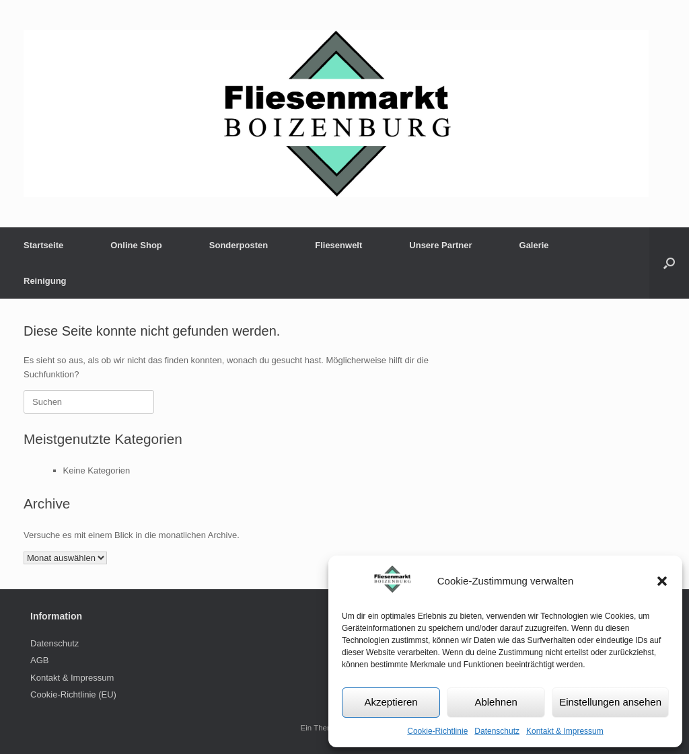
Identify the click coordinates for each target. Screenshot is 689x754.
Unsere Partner (440, 245)
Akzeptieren (390, 702)
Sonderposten (238, 245)
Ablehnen (495, 702)
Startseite (43, 245)
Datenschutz (496, 731)
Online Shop (136, 245)
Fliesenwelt (338, 245)
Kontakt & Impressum (565, 731)
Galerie (534, 245)
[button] (662, 581)
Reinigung (45, 281)
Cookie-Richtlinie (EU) (73, 694)
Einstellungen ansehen (610, 702)
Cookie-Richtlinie (437, 731)
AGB (39, 660)
